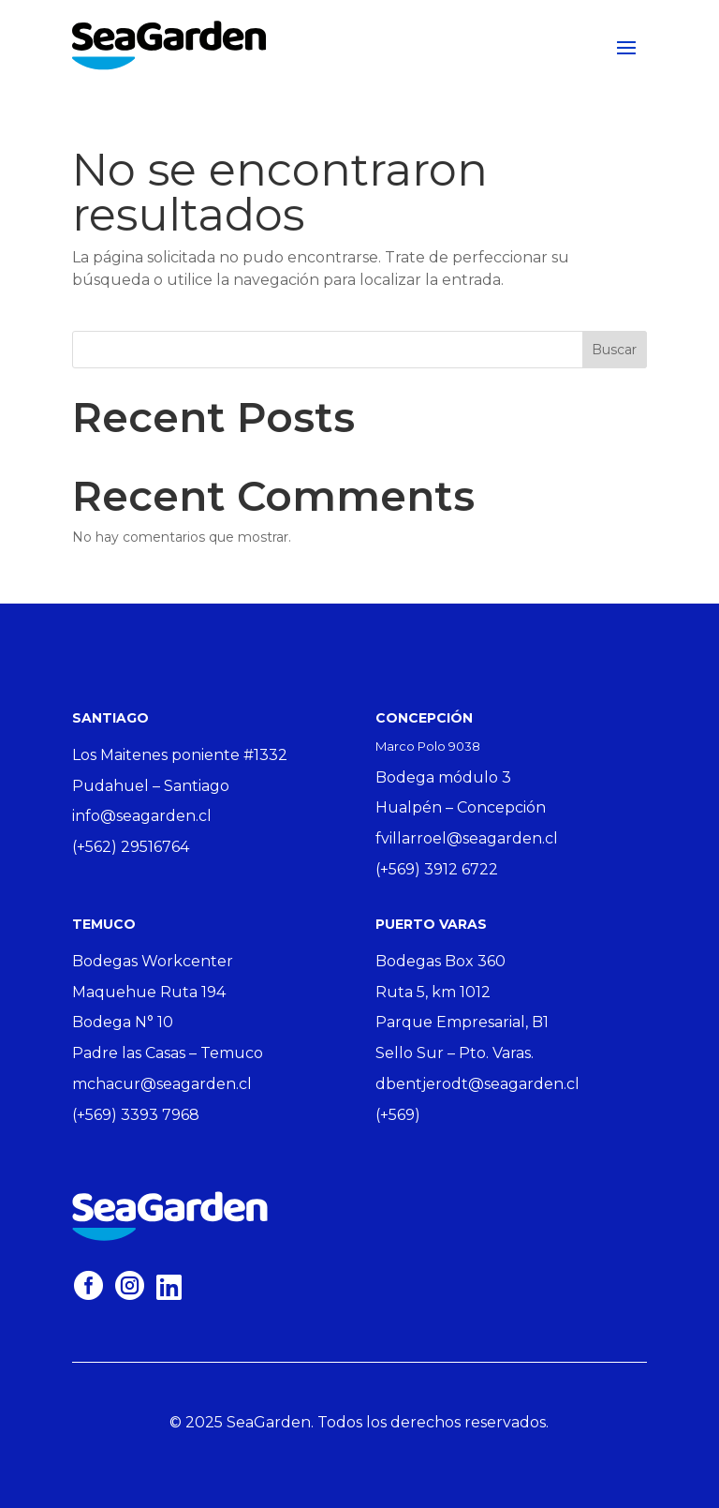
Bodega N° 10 (122, 1022)
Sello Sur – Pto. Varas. (454, 1053)
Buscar (614, 349)
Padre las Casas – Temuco (167, 1053)
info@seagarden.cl (142, 816)
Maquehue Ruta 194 (149, 992)
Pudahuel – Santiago (150, 786)
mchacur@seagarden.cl (162, 1084)
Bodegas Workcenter (152, 961)
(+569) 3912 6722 (436, 869)
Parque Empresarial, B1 (462, 1022)
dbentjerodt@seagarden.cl (477, 1084)
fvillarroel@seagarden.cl (466, 838)
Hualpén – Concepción (460, 807)
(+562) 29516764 (130, 847)
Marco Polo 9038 (427, 746)
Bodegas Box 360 (440, 961)
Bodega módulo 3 (443, 777)
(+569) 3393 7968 (135, 1115)
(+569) (397, 1115)
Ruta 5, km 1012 (433, 992)
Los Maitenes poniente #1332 (179, 755)
